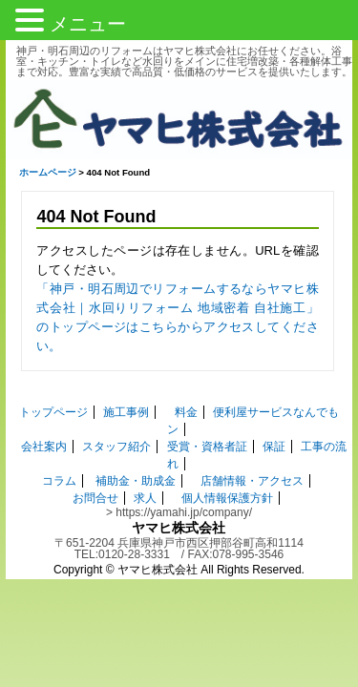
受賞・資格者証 (207, 413)
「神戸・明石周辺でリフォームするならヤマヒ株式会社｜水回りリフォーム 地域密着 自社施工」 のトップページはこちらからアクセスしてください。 (178, 310)
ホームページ (42, 175)
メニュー (88, 23)
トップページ (41, 396)
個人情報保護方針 (227, 464)
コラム (59, 447)
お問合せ (95, 464)
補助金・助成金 (135, 447)
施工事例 (114, 396)
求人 (145, 464)
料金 (173, 396)
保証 (274, 413)
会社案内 (44, 413)
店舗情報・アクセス (252, 447)
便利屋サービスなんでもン (270, 396)
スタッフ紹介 (116, 413)
